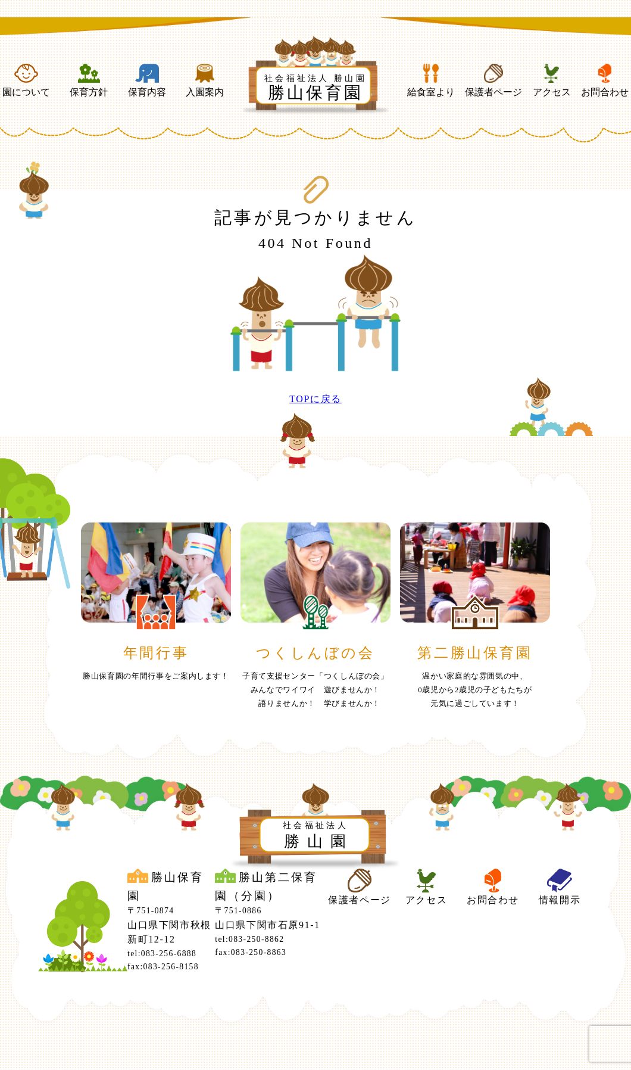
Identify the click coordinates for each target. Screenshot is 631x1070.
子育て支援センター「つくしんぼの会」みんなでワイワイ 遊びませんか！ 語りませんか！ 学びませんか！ (315, 690)
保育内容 (147, 80)
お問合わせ (605, 80)
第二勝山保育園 (474, 653)
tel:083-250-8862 (249, 939)
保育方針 (89, 80)
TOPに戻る (315, 399)
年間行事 (156, 653)
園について (26, 80)
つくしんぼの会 (315, 653)
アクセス (552, 80)
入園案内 (205, 80)
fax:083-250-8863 (250, 952)
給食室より (431, 80)
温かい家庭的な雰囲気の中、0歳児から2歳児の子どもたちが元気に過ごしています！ (475, 690)
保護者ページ (493, 80)
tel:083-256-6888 (161, 953)
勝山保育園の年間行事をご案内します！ (156, 676)
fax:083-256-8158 (163, 966)
